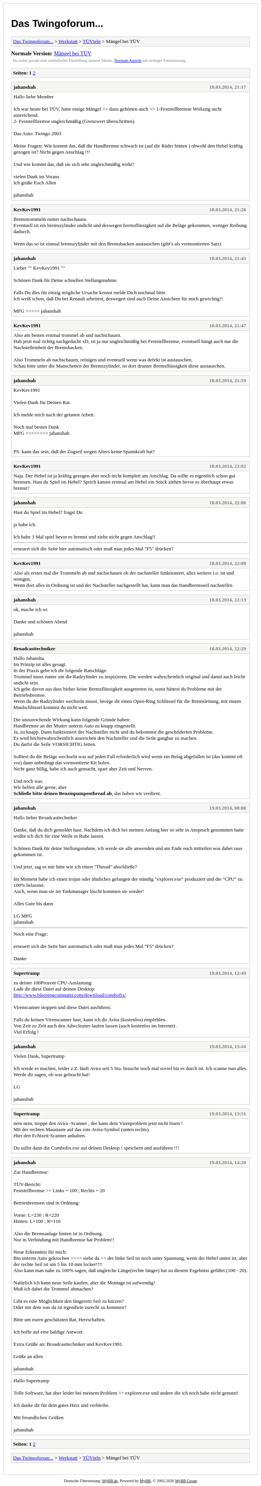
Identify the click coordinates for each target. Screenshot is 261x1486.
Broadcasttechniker (34, 648)
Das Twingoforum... (57, 23)
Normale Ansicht (128, 60)
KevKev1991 (27, 209)
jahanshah (24, 87)
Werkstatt (68, 41)
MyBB (145, 1481)
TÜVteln (91, 41)
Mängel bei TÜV (72, 53)
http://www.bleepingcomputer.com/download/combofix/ (69, 995)
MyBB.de (110, 1481)
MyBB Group (186, 1481)
